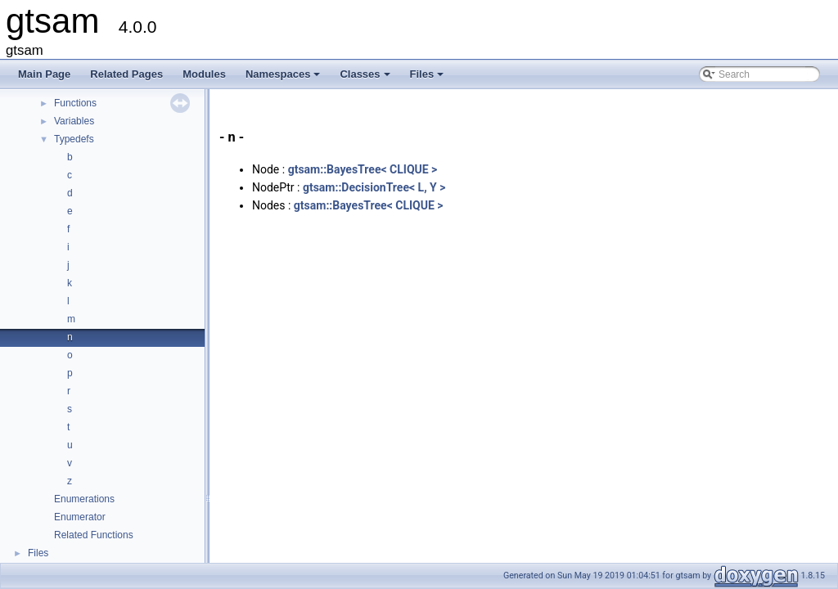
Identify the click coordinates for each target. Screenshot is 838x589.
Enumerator (80, 517)
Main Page (44, 74)
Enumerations (84, 499)
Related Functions (93, 535)
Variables (74, 121)
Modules (204, 74)
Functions (75, 103)
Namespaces (284, 78)
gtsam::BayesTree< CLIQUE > (363, 169)
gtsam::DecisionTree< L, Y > (374, 187)
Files (428, 78)
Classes (366, 78)
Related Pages (126, 74)
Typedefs (74, 139)
